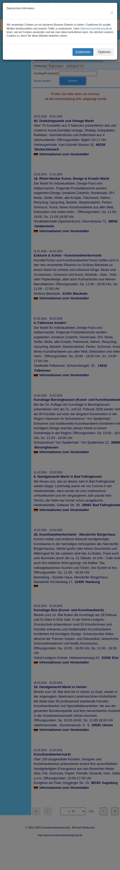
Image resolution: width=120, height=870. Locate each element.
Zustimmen (82, 52)
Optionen (104, 52)
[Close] (111, 12)
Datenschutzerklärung (92, 28)
